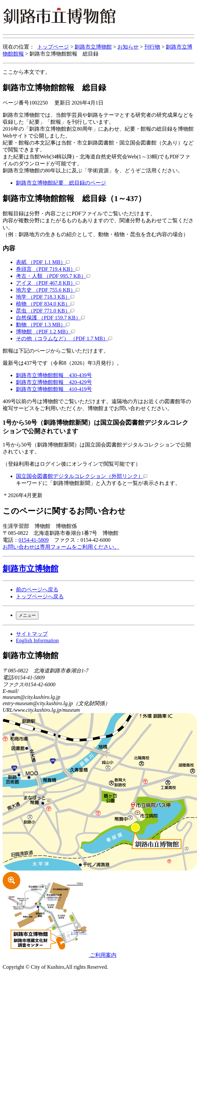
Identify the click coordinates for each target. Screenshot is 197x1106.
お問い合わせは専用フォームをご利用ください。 (61, 547)
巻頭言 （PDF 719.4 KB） (48, 269)
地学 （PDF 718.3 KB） (45, 297)
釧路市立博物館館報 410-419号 (54, 389)
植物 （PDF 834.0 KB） (45, 304)
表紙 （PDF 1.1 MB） (43, 262)
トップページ (53, 47)
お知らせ (128, 47)
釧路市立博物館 (93, 47)
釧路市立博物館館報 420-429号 (54, 382)
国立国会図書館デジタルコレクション (81, 476)
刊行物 (152, 47)
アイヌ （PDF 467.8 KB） (48, 283)
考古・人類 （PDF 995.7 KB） (53, 276)
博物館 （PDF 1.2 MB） (45, 331)
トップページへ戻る (40, 596)
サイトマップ (32, 634)
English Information (37, 640)
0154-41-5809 (34, 540)
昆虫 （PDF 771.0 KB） (45, 311)
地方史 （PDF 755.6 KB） (48, 290)
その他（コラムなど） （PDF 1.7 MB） (64, 338)
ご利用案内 (59, 955)
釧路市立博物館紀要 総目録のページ (61, 183)
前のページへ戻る (37, 589)
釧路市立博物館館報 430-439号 (54, 375)
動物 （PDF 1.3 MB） (43, 324)
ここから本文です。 (26, 72)
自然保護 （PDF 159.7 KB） (50, 317)
